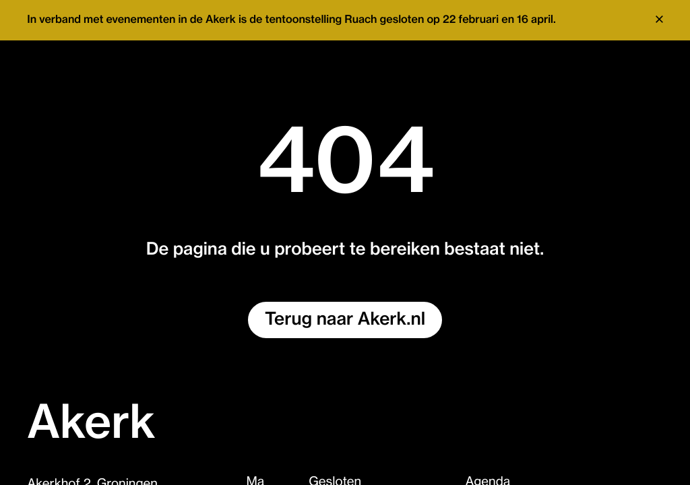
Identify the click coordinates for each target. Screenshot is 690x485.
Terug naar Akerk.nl (345, 319)
